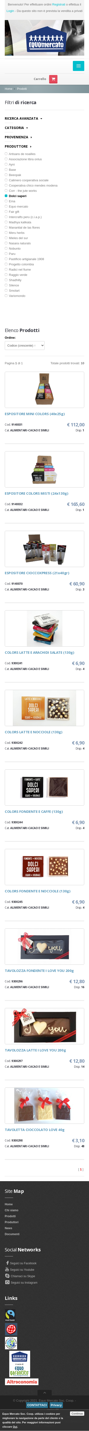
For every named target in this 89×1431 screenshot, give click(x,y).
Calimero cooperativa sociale (27, 180)
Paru (10, 254)
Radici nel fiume (18, 269)
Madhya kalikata (18, 222)
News (8, 1228)
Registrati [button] (58, 4)
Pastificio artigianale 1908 (24, 259)
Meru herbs (14, 233)
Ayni (10, 164)
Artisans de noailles (20, 154)
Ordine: (10, 337)
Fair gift (12, 212)
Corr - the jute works (21, 191)
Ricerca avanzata (23, 118)
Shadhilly (13, 280)
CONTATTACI (37, 1405)
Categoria (16, 127)
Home (8, 89)
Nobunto (13, 248)
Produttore (18, 146)
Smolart (12, 290)
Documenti (12, 1234)
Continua (77, 1413)
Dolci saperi (15, 196)
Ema (10, 201)
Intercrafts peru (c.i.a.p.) (23, 217)
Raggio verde (16, 275)
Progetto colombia (19, 264)
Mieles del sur (16, 238)
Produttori (12, 1222)
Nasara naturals (18, 243)
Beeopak (13, 175)
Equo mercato (16, 206)
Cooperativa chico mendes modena (31, 185)
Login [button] (10, 11)
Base (10, 170)
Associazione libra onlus (23, 159)
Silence (12, 285)
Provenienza (18, 137)
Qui (15, 1426)
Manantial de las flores (22, 227)
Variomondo (15, 296)
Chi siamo (11, 1210)
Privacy (56, 1405)
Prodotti (22, 89)
